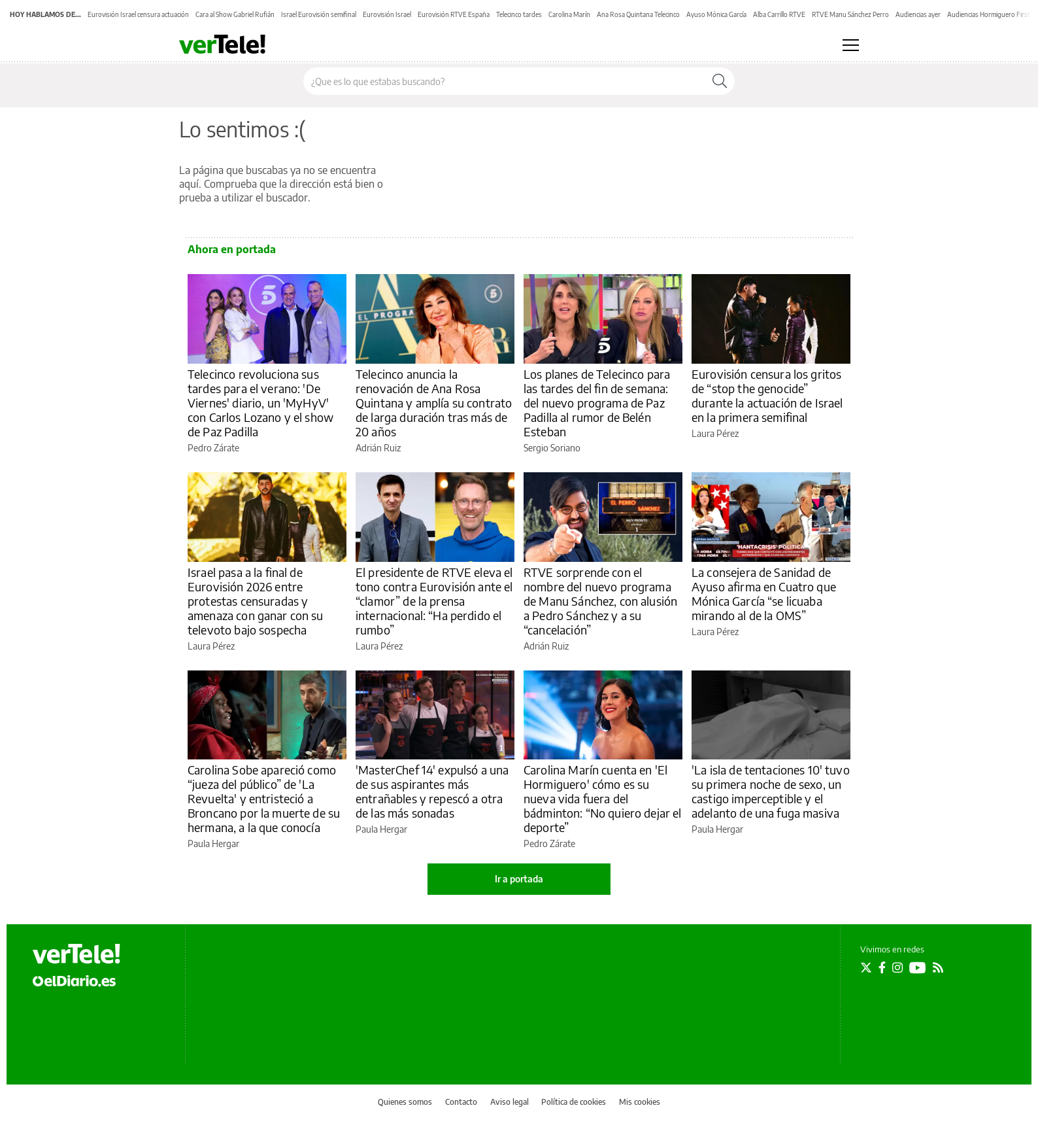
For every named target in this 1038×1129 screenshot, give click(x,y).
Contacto (461, 1102)
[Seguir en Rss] (938, 967)
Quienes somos (405, 1102)
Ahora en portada (232, 249)
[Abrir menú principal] (851, 45)
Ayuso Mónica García (716, 14)
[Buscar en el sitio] (504, 81)
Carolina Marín (569, 14)
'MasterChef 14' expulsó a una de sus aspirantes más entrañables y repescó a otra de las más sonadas (432, 791)
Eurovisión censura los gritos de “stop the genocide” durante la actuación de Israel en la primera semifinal (767, 395)
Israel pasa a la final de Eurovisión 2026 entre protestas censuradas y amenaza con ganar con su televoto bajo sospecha (256, 600)
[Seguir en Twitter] (866, 967)
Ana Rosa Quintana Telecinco (638, 14)
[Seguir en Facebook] (882, 967)
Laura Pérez (715, 433)
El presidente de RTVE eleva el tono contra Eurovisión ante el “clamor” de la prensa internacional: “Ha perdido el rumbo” (434, 600)
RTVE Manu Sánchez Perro (850, 14)
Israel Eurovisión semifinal (318, 14)
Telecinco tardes (519, 14)
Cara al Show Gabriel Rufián (235, 14)
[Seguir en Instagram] (897, 967)
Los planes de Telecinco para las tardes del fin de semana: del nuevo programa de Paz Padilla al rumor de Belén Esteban (597, 402)
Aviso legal (509, 1102)
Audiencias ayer (918, 14)
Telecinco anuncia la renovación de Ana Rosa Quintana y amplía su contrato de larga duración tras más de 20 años (434, 402)
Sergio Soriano (552, 447)
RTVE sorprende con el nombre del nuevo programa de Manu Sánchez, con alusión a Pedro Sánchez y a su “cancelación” (600, 600)
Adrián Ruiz (378, 447)
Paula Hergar (213, 843)
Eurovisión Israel (387, 14)
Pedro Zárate (213, 447)
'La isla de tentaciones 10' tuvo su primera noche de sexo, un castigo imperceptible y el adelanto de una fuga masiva (771, 791)
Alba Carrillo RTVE (779, 14)
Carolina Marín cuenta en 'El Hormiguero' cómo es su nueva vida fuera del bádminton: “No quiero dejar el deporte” (603, 798)
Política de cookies (573, 1102)
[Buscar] (720, 81)
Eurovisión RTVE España (454, 14)
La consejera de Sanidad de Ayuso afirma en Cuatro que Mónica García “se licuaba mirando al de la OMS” (764, 593)
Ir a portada (519, 878)
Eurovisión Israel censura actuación (138, 14)
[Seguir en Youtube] (917, 967)
